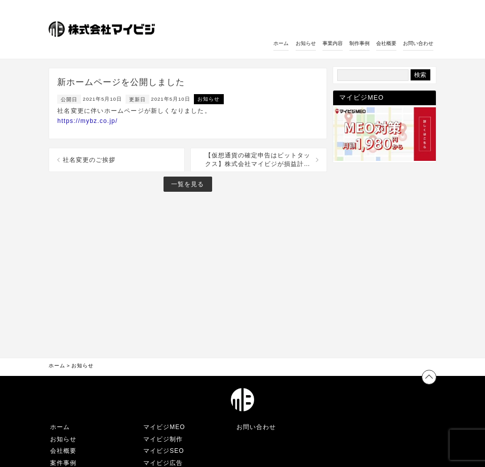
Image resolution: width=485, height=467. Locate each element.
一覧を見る (187, 184)
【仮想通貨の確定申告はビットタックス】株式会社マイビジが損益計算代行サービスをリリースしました (257, 160)
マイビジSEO (163, 450)
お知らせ (306, 43)
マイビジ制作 (163, 439)
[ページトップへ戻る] (429, 377)
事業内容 (332, 43)
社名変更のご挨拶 (89, 159)
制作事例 (359, 43)
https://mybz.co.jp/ (87, 120)
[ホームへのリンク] (103, 30)
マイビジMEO (164, 427)
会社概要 (386, 43)
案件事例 (63, 462)
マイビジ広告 (163, 462)
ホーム (281, 43)
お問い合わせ (418, 43)
